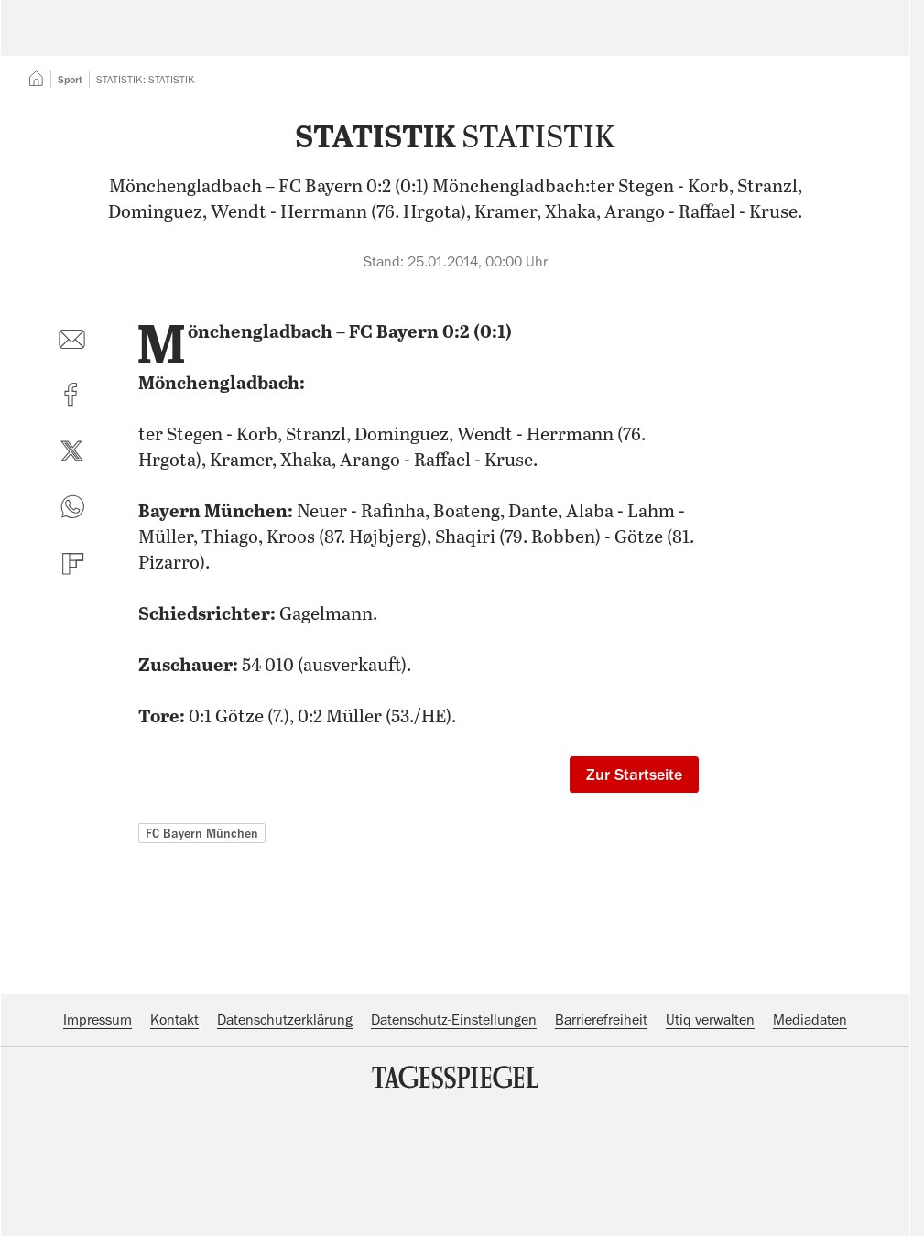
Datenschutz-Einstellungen (454, 1131)
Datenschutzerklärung (285, 1131)
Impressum (97, 1131)
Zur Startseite (634, 886)
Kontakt (174, 1131)
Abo (852, 41)
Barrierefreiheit (601, 1131)
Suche (643, 41)
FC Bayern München (202, 944)
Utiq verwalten (710, 1131)
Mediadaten (810, 1131)
